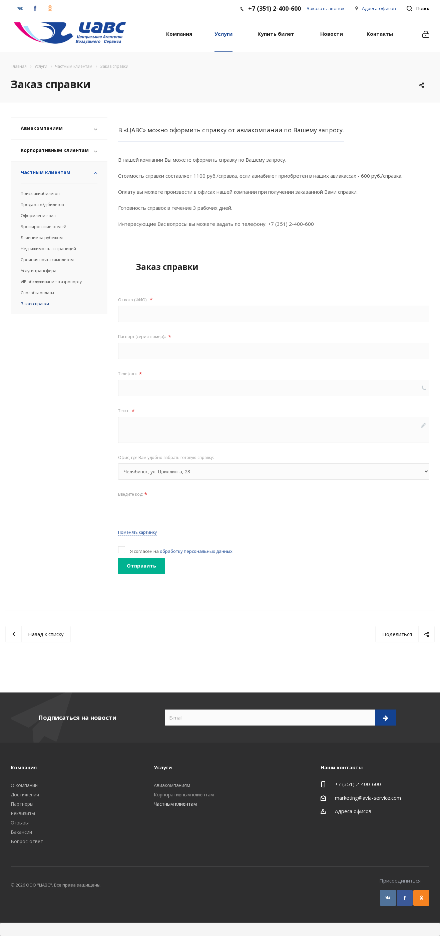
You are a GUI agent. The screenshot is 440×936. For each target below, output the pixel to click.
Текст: (126, 411)
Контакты (380, 33)
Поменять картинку (137, 532)
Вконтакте (388, 898)
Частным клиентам (45, 172)
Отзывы (20, 822)
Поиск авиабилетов (40, 193)
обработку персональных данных (196, 551)
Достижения (25, 794)
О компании (24, 785)
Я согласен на (181, 551)
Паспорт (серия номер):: (144, 337)
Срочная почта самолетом (47, 260)
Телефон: (130, 374)
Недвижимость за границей (48, 249)
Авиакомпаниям (42, 128)
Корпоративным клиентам (55, 150)
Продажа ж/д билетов (42, 204)
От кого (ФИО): (135, 300)
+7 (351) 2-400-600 (358, 784)
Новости (331, 33)
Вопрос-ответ (27, 841)
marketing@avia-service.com (368, 797)
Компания (179, 33)
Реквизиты (23, 813)
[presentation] (168, 513)
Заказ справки (35, 304)
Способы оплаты (37, 293)
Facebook (405, 898)
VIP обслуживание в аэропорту (51, 282)
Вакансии (21, 832)
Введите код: (132, 494)
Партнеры (22, 804)
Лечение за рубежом (42, 238)
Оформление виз (38, 215)
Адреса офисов (379, 8)
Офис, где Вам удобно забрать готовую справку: (166, 457)
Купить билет (276, 33)
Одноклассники (421, 898)
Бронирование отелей (43, 226)
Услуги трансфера (38, 271)
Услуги (223, 33)
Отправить (141, 565)
